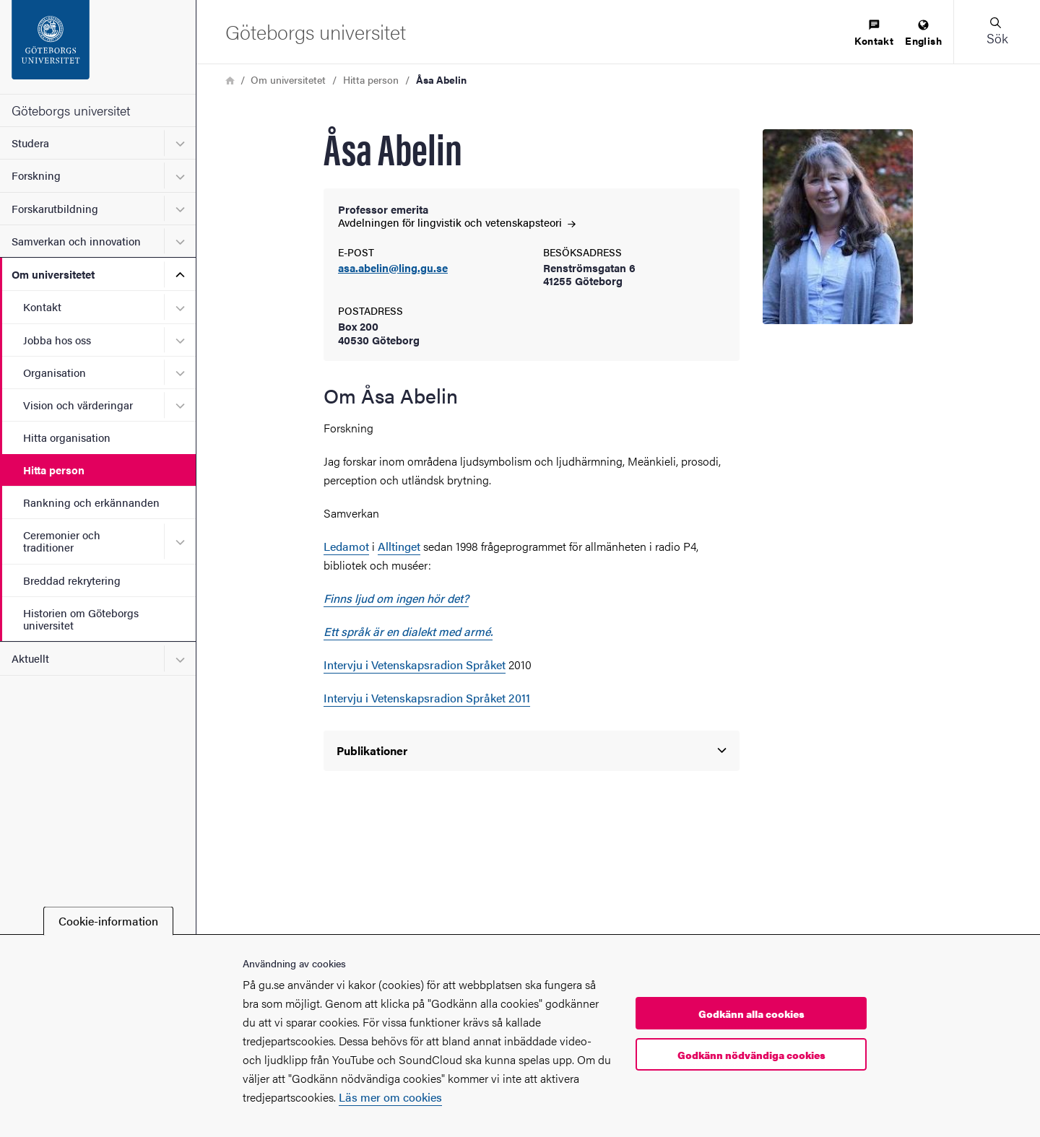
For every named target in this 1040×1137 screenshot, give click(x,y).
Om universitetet (53, 274)
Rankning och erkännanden (91, 502)
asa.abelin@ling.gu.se (393, 268)
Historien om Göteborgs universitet (81, 618)
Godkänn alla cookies (751, 1013)
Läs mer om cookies (390, 1097)
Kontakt (42, 306)
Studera (30, 142)
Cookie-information (108, 920)
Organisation (54, 372)
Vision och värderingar (78, 404)
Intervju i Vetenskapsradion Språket (415, 664)
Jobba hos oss (57, 339)
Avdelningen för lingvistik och (457, 222)
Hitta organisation (66, 437)
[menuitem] (874, 33)
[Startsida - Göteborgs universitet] (98, 47)
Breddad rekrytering (72, 580)
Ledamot (346, 546)
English (923, 33)
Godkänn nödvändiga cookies (751, 1054)
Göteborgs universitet (71, 110)
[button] (996, 32)
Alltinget (399, 546)
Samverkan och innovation (76, 240)
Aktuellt (30, 658)
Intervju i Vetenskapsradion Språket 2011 (427, 697)
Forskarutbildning (55, 208)
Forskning (36, 175)
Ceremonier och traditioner (61, 540)
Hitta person (53, 469)
